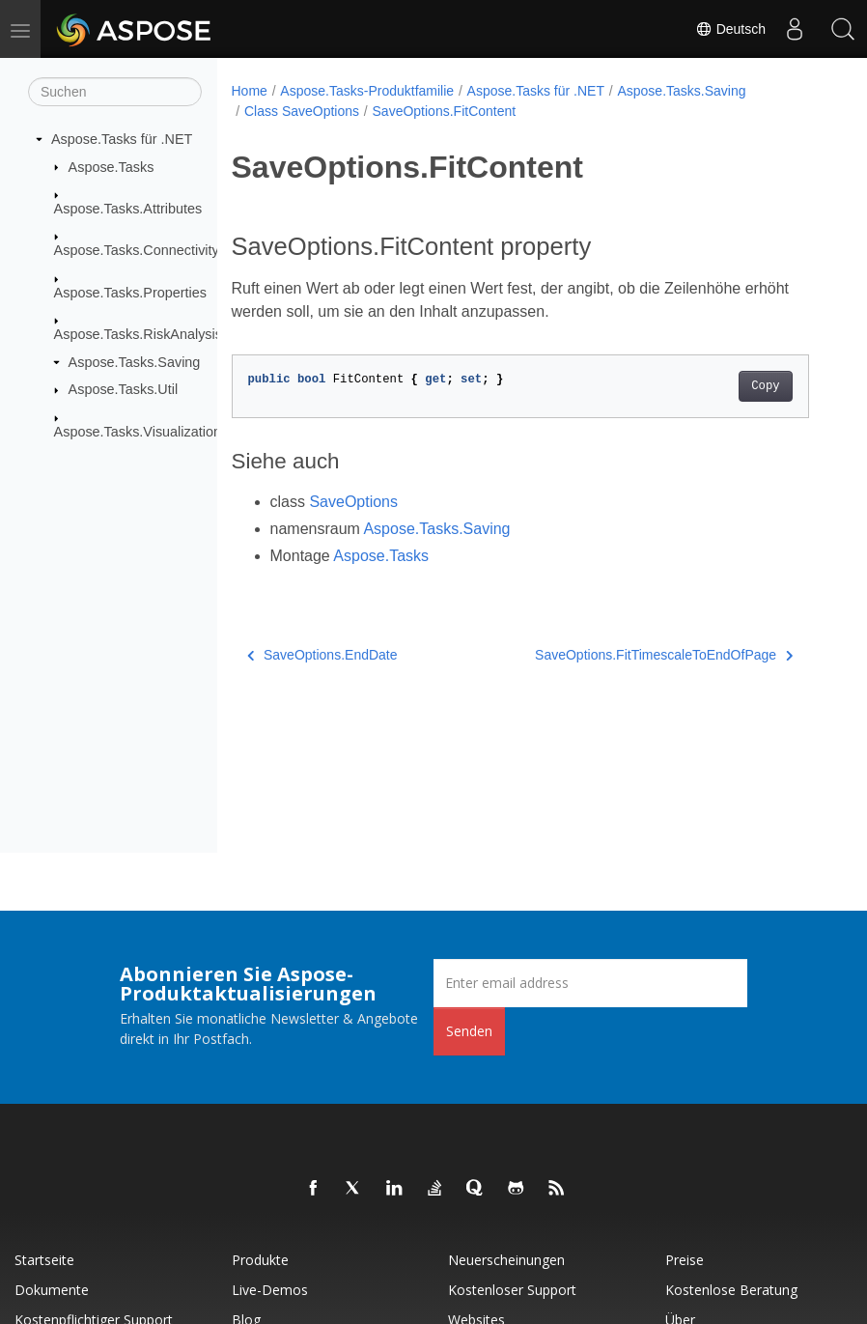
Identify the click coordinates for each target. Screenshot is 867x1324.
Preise (684, 1260)
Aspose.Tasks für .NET (121, 139)
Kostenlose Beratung (731, 1290)
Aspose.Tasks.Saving (135, 362)
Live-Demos (270, 1290)
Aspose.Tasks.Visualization (137, 431)
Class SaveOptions (301, 111)
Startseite (44, 1260)
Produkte (260, 1260)
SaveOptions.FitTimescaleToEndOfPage (664, 654)
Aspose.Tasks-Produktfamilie (367, 91)
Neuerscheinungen (506, 1260)
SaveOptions (353, 501)
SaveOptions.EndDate (322, 654)
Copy (765, 386)
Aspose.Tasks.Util (124, 389)
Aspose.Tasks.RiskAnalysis (138, 334)
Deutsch (730, 29)
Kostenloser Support (512, 1290)
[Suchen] (115, 91)
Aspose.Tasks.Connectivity (136, 250)
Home (249, 91)
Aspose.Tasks (111, 166)
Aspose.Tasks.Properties (130, 292)
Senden (469, 1031)
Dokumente (51, 1290)
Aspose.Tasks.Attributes (128, 208)
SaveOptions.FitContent (445, 111)
